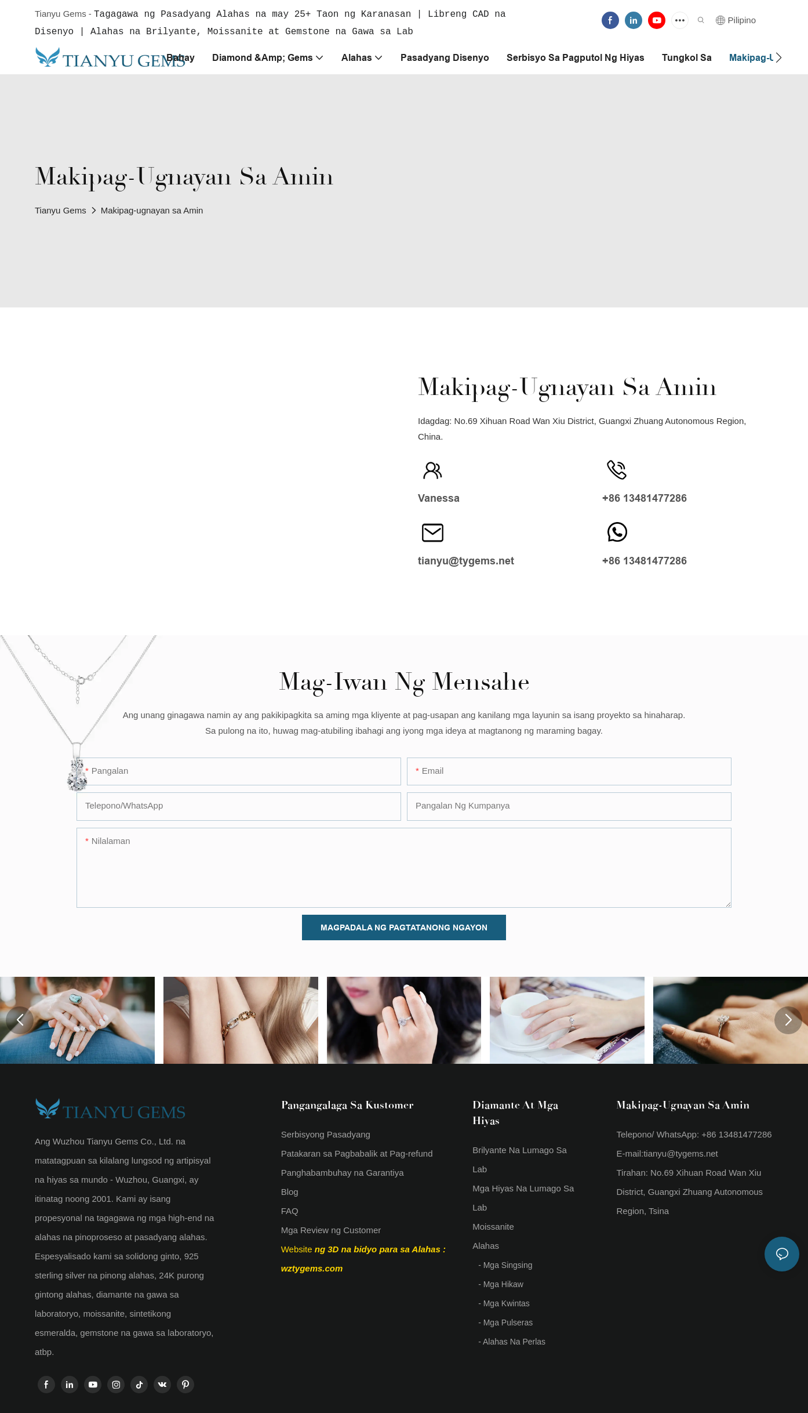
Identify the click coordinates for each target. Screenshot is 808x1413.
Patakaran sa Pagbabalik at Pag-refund (357, 1152)
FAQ (290, 1210)
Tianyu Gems (60, 209)
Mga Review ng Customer (331, 1229)
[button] (779, 56)
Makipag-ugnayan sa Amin (152, 209)
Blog (290, 1190)
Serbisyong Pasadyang (325, 1133)
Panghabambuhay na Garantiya (342, 1171)
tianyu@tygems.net (680, 1152)
